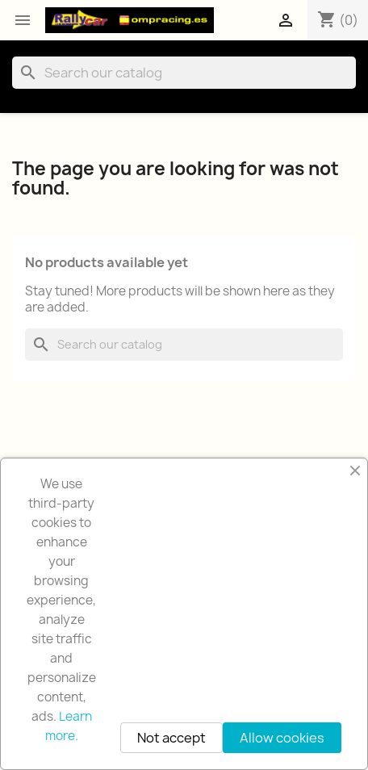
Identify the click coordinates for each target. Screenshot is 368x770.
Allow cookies (282, 738)
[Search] (184, 72)
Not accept (171, 738)
